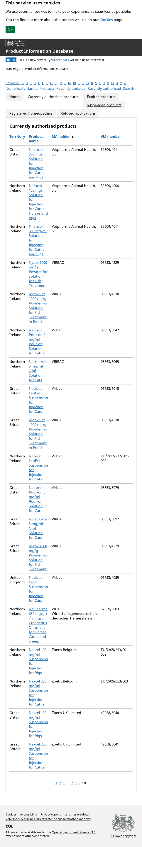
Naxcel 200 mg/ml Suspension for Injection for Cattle (38, 693)
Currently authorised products (53, 96)
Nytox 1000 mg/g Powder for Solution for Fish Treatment (38, 274)
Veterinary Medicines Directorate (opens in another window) (48, 819)
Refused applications (78, 113)
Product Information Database (39, 51)
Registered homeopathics (30, 113)
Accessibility (28, 814)
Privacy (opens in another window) (64, 814)
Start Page (13, 69)
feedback (62, 60)
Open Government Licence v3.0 (73, 832)
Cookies (106, 19)
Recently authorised (104, 88)
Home (14, 96)
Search (128, 88)
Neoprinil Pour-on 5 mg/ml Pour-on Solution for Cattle (37, 342)
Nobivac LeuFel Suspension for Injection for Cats (38, 400)
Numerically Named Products (30, 88)
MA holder (61, 136)
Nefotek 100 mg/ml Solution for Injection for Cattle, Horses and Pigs (38, 201)
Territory (17, 136)
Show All (13, 82)
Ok (10, 29)
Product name (36, 139)
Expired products (101, 96)
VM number (111, 136)
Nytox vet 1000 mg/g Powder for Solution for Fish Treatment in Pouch (38, 308)
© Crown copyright (123, 836)
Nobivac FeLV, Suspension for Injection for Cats (38, 589)
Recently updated (71, 88)
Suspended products (104, 105)
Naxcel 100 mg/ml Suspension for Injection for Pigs (38, 661)
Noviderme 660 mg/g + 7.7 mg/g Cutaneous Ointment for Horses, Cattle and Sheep (38, 625)
